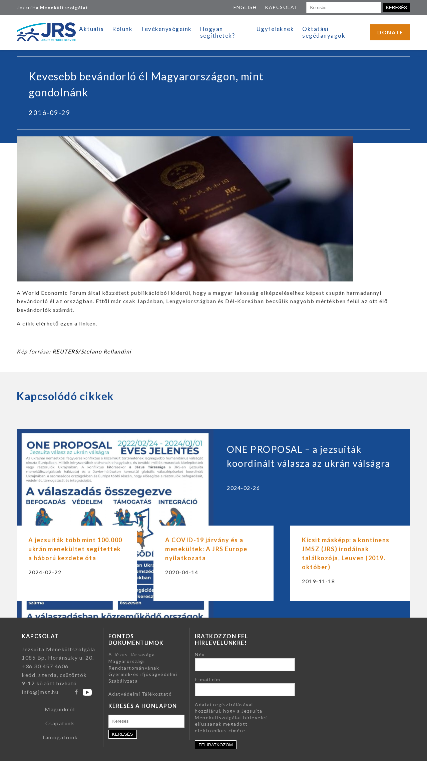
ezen (66, 323)
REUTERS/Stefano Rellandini (91, 351)
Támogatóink (60, 737)
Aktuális (91, 28)
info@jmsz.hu (40, 692)
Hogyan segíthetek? (217, 32)
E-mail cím (207, 679)
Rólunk (122, 28)
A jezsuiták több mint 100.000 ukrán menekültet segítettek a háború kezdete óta (75, 549)
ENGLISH (245, 7)
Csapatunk (60, 723)
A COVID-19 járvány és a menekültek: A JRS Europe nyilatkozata (206, 549)
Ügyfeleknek (275, 28)
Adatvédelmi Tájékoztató (140, 694)
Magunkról (60, 709)
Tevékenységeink (166, 28)
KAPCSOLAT (281, 7)
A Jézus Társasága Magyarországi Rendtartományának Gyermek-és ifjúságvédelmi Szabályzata (142, 667)
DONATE (390, 32)
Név (200, 654)
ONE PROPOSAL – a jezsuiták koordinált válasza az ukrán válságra (308, 456)
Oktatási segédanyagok (323, 32)
